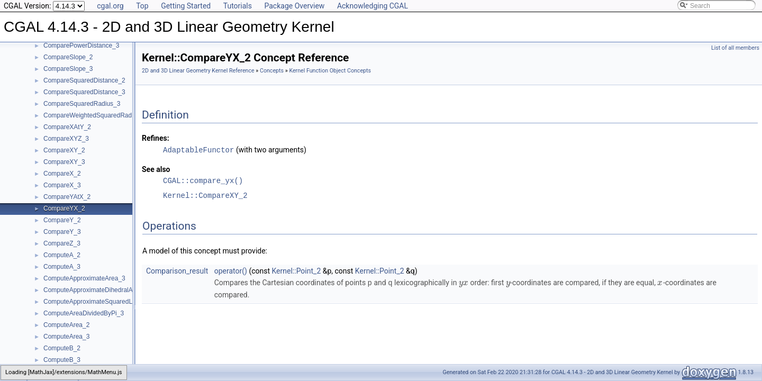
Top (142, 6)
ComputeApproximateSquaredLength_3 (99, 301)
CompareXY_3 (64, 162)
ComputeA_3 (61, 266)
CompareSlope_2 (68, 57)
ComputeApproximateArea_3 (84, 278)
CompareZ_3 (61, 243)
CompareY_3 (62, 231)
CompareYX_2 (64, 208)
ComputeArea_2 (66, 325)
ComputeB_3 (61, 360)
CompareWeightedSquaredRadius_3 (95, 115)
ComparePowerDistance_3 (81, 45)
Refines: (155, 138)
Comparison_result (177, 270)
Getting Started (186, 6)
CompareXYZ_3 (66, 138)
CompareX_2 (62, 173)
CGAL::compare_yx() (203, 180)
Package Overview (294, 6)
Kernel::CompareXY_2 (205, 195)
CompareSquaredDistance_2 (84, 80)
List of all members (735, 47)
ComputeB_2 (61, 348)
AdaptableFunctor (198, 149)
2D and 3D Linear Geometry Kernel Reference (198, 70)
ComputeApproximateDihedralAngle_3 (97, 290)
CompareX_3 (62, 185)
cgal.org (110, 6)
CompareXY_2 (64, 150)
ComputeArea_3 (66, 336)
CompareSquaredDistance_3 (84, 92)
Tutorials (237, 6)
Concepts (272, 70)
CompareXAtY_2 (67, 127)
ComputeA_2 (61, 255)
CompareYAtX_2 (66, 197)
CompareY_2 (62, 220)
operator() (230, 270)
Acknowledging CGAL (372, 6)
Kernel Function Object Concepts (330, 70)
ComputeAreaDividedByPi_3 (83, 313)
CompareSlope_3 (68, 68)
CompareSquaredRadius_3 (81, 103)
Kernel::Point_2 (296, 270)
